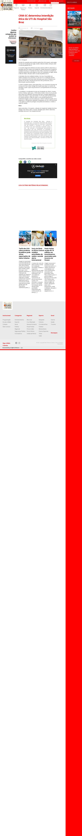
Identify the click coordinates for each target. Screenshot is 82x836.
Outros (53, 320)
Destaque (36, 28)
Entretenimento (44, 8)
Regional (16, 8)
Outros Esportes (43, 331)
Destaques (54, 333)
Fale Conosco (6, 327)
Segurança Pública (23, 8)
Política (30, 8)
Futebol (41, 327)
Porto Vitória (30, 331)
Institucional (7, 315)
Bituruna (29, 320)
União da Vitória (31, 333)
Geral (50, 8)
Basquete (41, 320)
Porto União (30, 329)
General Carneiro (32, 324)
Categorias (18, 315)
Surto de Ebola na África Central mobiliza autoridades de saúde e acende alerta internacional (38, 254)
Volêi (40, 336)
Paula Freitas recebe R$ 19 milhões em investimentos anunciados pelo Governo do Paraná (50, 254)
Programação (7, 320)
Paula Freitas (30, 327)
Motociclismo (42, 329)
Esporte (37, 8)
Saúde (52, 322)
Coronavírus (18, 333)
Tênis (40, 333)
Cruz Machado (31, 322)
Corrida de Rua (43, 324)
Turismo (53, 324)
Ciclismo (41, 322)
